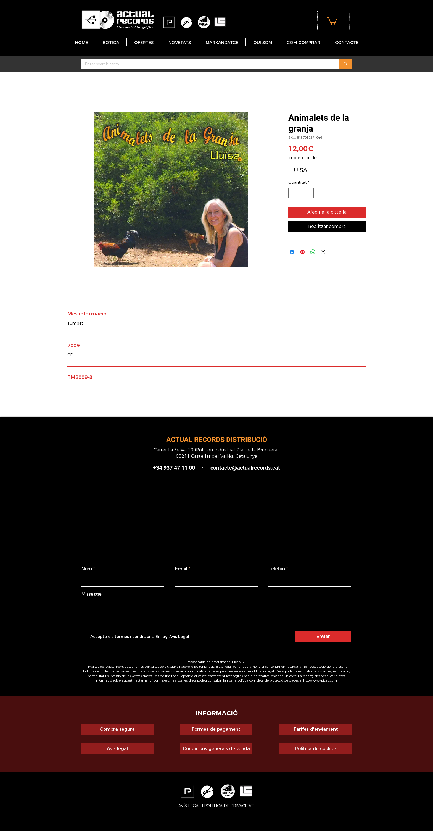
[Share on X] (323, 252)
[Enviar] (323, 636)
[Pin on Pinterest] (302, 252)
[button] (332, 20)
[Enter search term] (206, 64)
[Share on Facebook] (292, 252)
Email (181, 569)
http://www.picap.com (320, 680)
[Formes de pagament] (216, 729)
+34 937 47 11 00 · (181, 467)
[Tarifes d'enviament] (315, 729)
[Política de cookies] (315, 748)
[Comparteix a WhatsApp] (313, 252)
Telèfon (276, 569)
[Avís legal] (117, 748)
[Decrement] (292, 193)
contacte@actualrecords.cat (245, 467)
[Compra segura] (117, 729)
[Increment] (309, 193)
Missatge (91, 594)
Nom (86, 569)
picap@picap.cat (315, 676)
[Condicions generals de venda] (216, 748)
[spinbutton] (301, 193)
